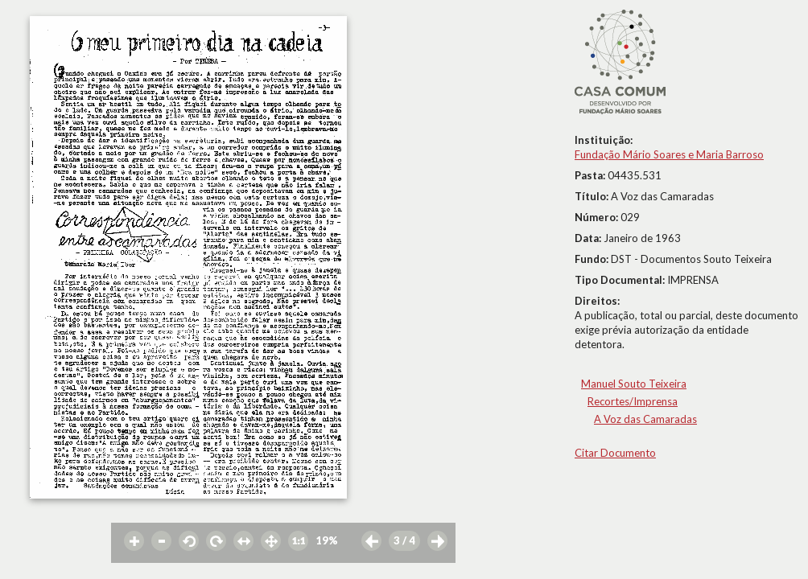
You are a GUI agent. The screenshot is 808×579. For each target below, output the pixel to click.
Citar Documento (615, 452)
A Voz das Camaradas (645, 419)
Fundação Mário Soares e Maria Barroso (669, 154)
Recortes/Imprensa (632, 401)
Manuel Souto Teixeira (633, 383)
